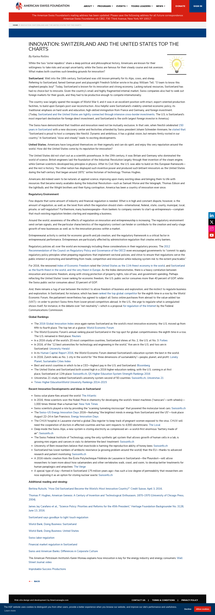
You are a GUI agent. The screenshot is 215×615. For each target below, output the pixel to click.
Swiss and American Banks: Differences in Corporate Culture (63, 551)
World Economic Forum (100, 328)
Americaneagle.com (59, 600)
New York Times (88, 404)
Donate (180, 6)
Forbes (164, 340)
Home (15, 25)
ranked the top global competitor (118, 293)
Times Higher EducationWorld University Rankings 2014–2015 (70, 382)
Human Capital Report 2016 (56, 353)
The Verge (80, 467)
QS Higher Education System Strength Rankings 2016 (119, 374)
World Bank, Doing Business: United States (54, 531)
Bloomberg (143, 365)
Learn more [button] (10, 611)
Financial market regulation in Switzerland (53, 544)
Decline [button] (187, 609)
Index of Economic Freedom (73, 266)
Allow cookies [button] (202, 609)
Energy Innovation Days (84, 416)
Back (37, 581)
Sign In (197, 6)
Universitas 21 (155, 378)
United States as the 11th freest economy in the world (133, 266)
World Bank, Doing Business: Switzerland (53, 524)
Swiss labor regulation (41, 538)
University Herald (59, 349)
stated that (178, 129)
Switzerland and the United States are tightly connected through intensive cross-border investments (96, 114)
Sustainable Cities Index (57, 361)
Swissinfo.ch (80, 374)
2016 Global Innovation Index (56, 323)
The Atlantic (89, 395)
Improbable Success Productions (47, 569)
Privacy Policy (189, 600)
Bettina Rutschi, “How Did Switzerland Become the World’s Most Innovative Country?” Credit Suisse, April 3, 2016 (95, 489)
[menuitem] (88, 6)
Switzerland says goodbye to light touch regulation (58, 517)
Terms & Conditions (163, 600)
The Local (154, 425)
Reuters (76, 336)
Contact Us (138, 600)
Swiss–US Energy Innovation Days (59, 412)
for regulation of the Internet (139, 306)
